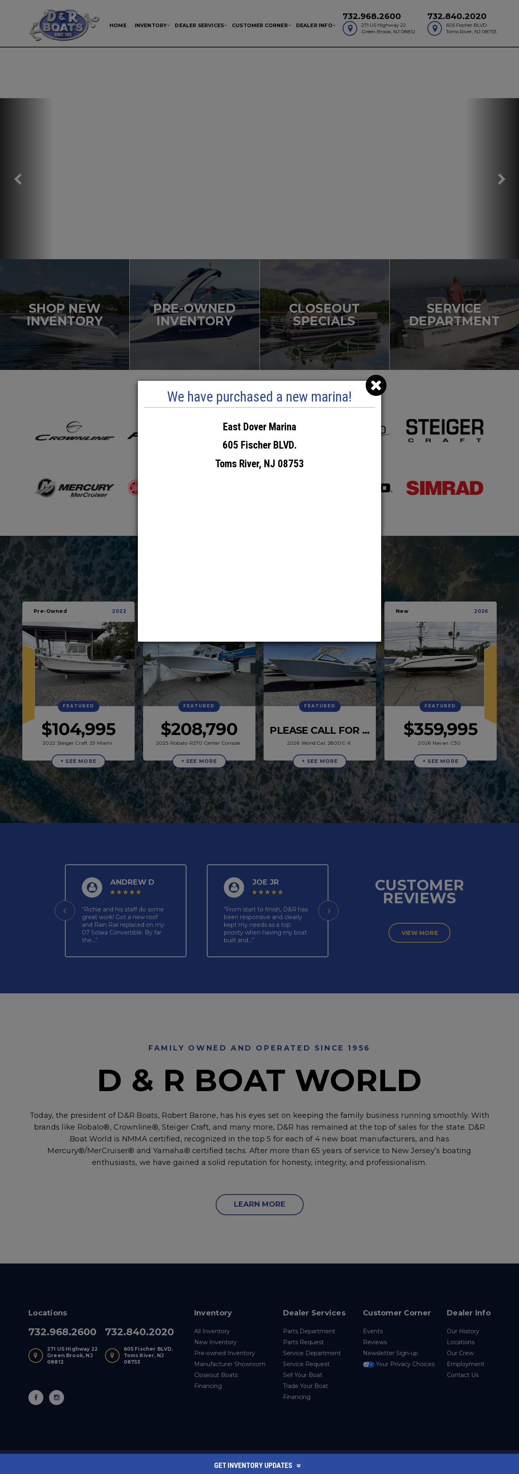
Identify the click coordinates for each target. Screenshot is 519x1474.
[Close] (376, 386)
